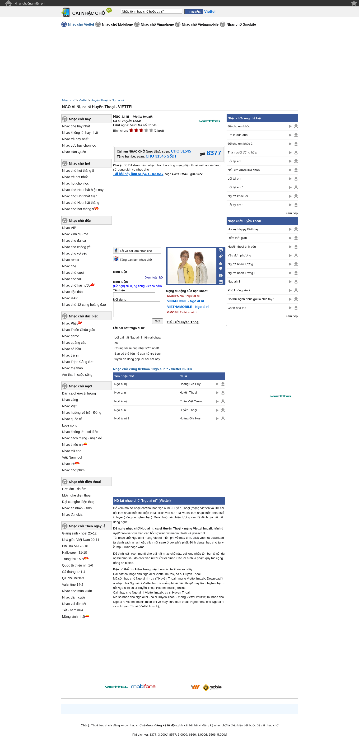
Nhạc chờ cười (73, 272)
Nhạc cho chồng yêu (77, 247)
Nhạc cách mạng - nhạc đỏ (82, 438)
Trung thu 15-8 (73, 559)
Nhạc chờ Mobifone (117, 24)
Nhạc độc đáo (72, 292)
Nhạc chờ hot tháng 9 (78, 209)
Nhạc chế (69, 266)
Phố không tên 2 (239, 290)
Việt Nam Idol (72, 457)
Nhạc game (70, 336)
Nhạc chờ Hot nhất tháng (80, 202)
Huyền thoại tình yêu (242, 246)
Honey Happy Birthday (243, 229)
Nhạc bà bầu (71, 349)
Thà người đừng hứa (242, 152)
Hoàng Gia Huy (189, 385)
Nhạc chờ (68, 100)
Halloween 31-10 (74, 552)
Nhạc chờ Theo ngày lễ (87, 526)
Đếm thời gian (237, 238)
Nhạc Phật (70, 323)
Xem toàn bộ (154, 277)
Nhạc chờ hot (79, 163)
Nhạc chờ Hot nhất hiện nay (83, 190)
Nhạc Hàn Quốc (74, 152)
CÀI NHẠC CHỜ (88, 13)
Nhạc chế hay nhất (76, 126)
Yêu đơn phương (239, 255)
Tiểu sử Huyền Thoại (183, 322)
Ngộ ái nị (120, 385)
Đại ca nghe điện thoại (78, 502)
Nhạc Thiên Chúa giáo (78, 330)
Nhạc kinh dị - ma (75, 234)
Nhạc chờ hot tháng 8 (78, 170)
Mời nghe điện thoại (77, 495)
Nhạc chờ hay (80, 119)
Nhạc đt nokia (72, 514)
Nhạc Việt (69, 406)
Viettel (83, 100)
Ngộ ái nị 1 (121, 419)
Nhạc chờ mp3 (80, 386)
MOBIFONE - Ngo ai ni (183, 295)
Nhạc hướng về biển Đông (81, 412)
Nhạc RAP (70, 298)
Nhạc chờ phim (73, 470)
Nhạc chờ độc (80, 221)
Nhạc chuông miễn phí (29, 3)
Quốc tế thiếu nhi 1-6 (77, 565)
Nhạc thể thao (72, 368)
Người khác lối (238, 196)
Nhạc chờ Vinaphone (157, 24)
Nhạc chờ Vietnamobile (200, 24)
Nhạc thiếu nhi (73, 444)
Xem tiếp (291, 213)
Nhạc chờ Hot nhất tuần (80, 196)
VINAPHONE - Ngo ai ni (185, 301)
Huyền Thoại (99, 100)
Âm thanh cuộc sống (77, 374)
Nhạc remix (70, 260)
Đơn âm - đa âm (74, 489)
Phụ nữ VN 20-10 (75, 546)
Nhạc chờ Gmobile (241, 24)
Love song (70, 425)
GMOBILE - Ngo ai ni (182, 312)
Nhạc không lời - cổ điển (80, 432)
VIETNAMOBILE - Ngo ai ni (188, 307)
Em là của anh (238, 135)
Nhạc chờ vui (72, 279)
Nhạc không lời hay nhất (80, 133)
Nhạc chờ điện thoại (85, 482)
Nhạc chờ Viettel (81, 24)
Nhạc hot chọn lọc (75, 183)
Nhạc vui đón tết (74, 604)
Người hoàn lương (240, 264)
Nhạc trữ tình (72, 451)
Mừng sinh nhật (73, 616)
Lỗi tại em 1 (236, 187)
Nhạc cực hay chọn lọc (79, 145)
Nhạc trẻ (68, 464)
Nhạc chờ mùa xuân (77, 591)
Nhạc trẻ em (71, 355)
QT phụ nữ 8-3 (73, 578)
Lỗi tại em (234, 161)
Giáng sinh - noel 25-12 (79, 533)
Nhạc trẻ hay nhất (75, 139)
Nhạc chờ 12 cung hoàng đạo (84, 304)
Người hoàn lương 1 (242, 273)
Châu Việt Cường (191, 402)
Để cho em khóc (239, 126)
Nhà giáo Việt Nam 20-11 (80, 540)
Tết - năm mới (72, 610)
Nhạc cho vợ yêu (74, 253)
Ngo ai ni (118, 100)
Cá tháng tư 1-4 (73, 572)
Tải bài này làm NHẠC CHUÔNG (138, 174)
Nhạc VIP (69, 228)
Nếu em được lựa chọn (244, 170)
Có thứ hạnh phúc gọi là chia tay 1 (251, 299)
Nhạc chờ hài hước (76, 285)
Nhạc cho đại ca (74, 240)
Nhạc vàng (70, 400)
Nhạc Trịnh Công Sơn (78, 362)
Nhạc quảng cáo (74, 342)
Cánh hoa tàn (237, 308)
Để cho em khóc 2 (240, 143)
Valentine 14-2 (72, 584)
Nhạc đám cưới (73, 597)
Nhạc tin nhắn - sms (77, 508)
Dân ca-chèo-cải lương (79, 393)
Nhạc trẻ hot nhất (75, 177)
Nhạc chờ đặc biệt (83, 316)
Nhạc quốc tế (72, 419)
